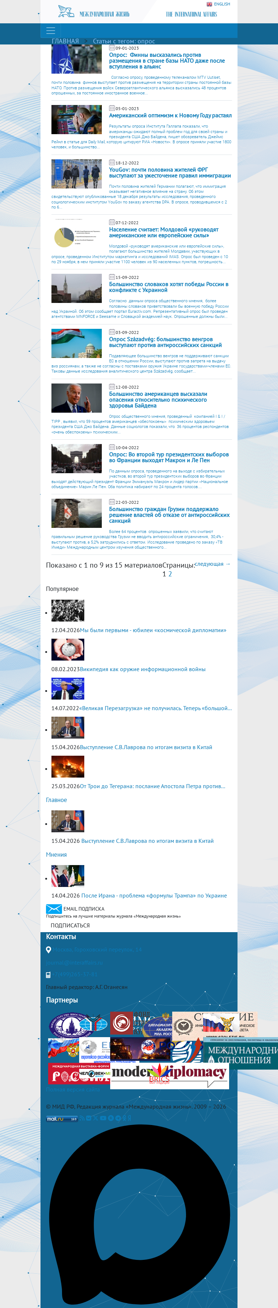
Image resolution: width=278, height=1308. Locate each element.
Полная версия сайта (73, 1089)
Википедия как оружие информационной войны (143, 669)
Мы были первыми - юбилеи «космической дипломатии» (153, 630)
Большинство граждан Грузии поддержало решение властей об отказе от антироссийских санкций (169, 514)
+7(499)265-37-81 (75, 974)
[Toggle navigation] (50, 30)
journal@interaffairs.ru (74, 962)
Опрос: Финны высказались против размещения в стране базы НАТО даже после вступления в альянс (167, 60)
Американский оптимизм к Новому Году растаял (170, 115)
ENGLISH (218, 4)
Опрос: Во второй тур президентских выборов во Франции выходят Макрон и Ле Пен (169, 457)
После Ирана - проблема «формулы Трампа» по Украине (154, 895)
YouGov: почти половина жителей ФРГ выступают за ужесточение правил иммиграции (170, 172)
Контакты (61, 936)
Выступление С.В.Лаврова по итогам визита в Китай (146, 747)
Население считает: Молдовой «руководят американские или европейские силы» (163, 232)
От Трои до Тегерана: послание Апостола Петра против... (152, 786)
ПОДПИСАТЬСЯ (70, 925)
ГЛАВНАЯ (65, 41)
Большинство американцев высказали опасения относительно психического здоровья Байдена (158, 399)
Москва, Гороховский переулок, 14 (97, 949)
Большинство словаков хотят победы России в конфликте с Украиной (168, 286)
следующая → (213, 563)
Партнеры (62, 1000)
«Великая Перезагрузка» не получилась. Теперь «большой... (155, 708)
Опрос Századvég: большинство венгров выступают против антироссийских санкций (165, 342)
